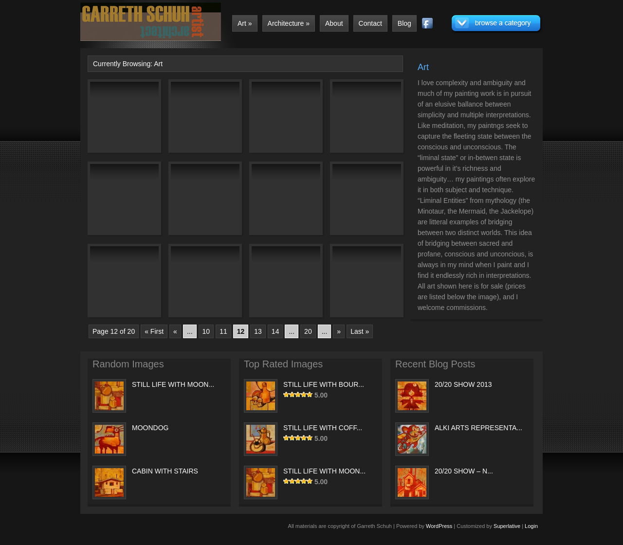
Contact (370, 23)
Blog (404, 23)
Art (245, 23)
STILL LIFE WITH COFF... (322, 428)
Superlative (507, 526)
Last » (359, 331)
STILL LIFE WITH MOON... (173, 384)
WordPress (439, 526)
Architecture (289, 23)
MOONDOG (150, 428)
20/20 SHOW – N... (464, 471)
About (334, 23)
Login (531, 526)
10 (206, 331)
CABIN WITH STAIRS (165, 471)
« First (154, 331)
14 (275, 331)
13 (258, 331)
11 (223, 331)
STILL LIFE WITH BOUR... (323, 384)
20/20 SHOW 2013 (463, 384)
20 (308, 331)
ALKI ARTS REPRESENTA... (478, 428)
